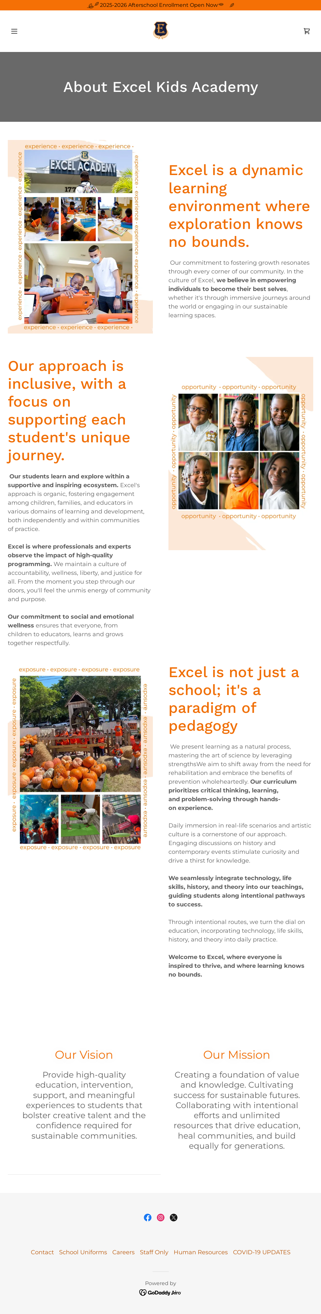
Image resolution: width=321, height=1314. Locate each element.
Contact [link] (42, 1252)
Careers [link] (123, 1252)
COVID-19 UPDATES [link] (261, 1252)
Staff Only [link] (154, 1252)
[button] (31, 31)
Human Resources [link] (201, 1252)
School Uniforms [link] (83, 1252)
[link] (160, 31)
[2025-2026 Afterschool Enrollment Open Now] (160, 5)
